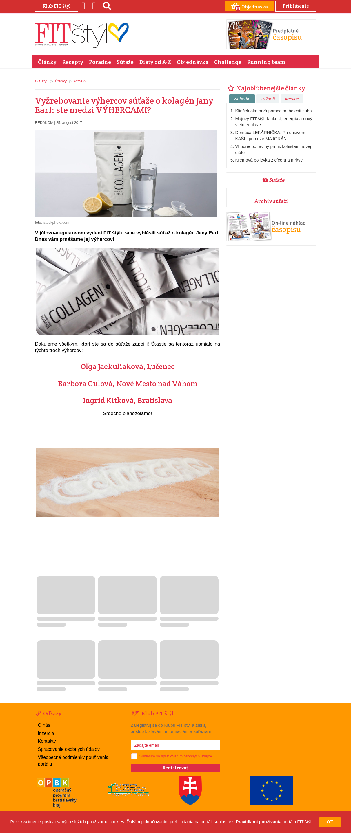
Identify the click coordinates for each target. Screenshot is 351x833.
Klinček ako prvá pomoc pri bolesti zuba (273, 110)
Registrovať (175, 768)
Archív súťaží (271, 201)
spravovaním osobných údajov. (187, 756)
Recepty (72, 61)
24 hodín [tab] (242, 98)
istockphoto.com (56, 223)
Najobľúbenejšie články (265, 88)
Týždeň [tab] (268, 98)
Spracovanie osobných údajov (69, 749)
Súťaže (125, 61)
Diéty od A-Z (155, 61)
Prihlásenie (296, 6)
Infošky (80, 81)
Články (47, 61)
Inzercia (46, 733)
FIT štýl (41, 81)
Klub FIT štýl (57, 6)
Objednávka (192, 61)
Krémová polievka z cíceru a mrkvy (269, 159)
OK (330, 822)
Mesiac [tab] (292, 98)
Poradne (100, 61)
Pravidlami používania (258, 821)
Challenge (227, 61)
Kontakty (47, 741)
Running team (266, 61)
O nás (44, 725)
